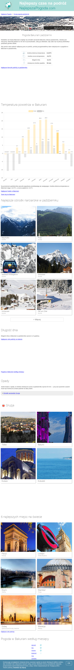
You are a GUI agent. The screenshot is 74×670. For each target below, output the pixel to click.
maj (32, 656)
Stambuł (41, 590)
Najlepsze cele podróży (7, 631)
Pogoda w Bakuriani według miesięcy (12, 372)
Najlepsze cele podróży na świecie (11, 339)
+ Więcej (37, 319)
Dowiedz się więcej (19, 667)
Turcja (39, 592)
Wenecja (41, 626)
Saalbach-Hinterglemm (10, 274)
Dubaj (4, 626)
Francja (4, 555)
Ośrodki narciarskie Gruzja (11, 393)
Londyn (41, 553)
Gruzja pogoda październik (21, 14)
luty (32, 648)
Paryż (4, 553)
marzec (33, 650)
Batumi (41, 444)
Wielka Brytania (42, 555)
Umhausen (5, 311)
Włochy (4, 592)
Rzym (4, 590)
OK (69, 663)
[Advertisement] (37, 84)
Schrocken (41, 274)
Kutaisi (5, 481)
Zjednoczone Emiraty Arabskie (10, 628)
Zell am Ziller (42, 311)
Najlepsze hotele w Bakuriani (10, 191)
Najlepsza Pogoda (6, 14)
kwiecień (33, 653)
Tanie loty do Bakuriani (8, 194)
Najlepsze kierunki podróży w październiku (14, 67)
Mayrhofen (5, 238)
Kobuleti (41, 481)
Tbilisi (4, 444)
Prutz (40, 238)
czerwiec (34, 658)
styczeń (33, 645)
